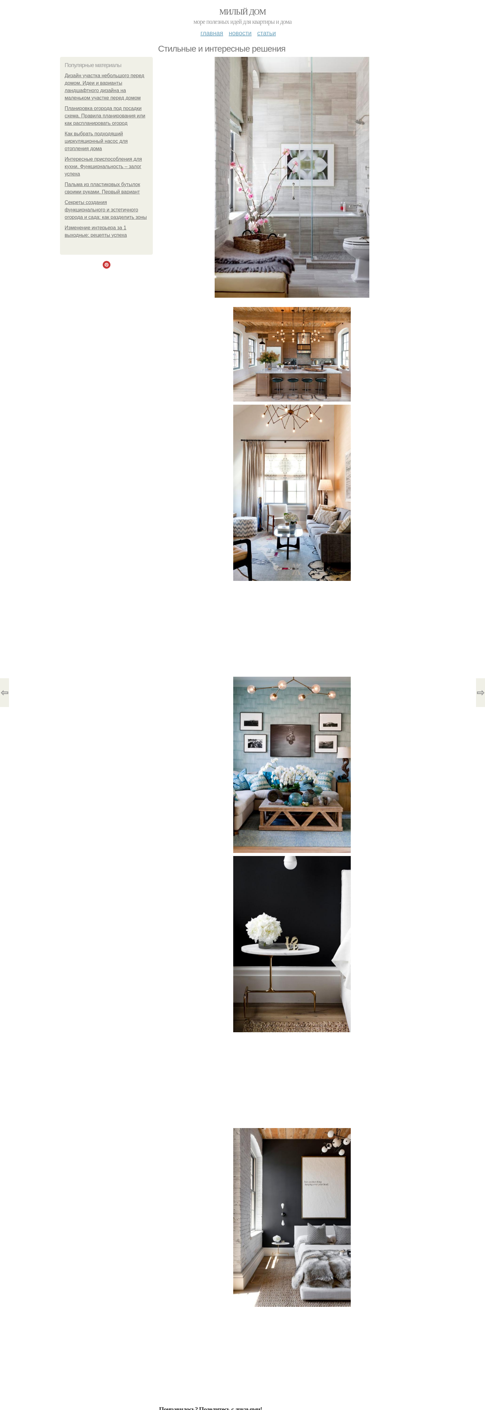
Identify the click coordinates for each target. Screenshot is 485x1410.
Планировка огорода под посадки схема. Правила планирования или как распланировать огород (105, 116)
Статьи (266, 33)
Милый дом (242, 11)
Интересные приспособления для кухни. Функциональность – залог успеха (103, 166)
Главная (211, 33)
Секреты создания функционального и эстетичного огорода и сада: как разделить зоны (106, 210)
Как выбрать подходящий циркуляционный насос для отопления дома (96, 141)
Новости (240, 33)
